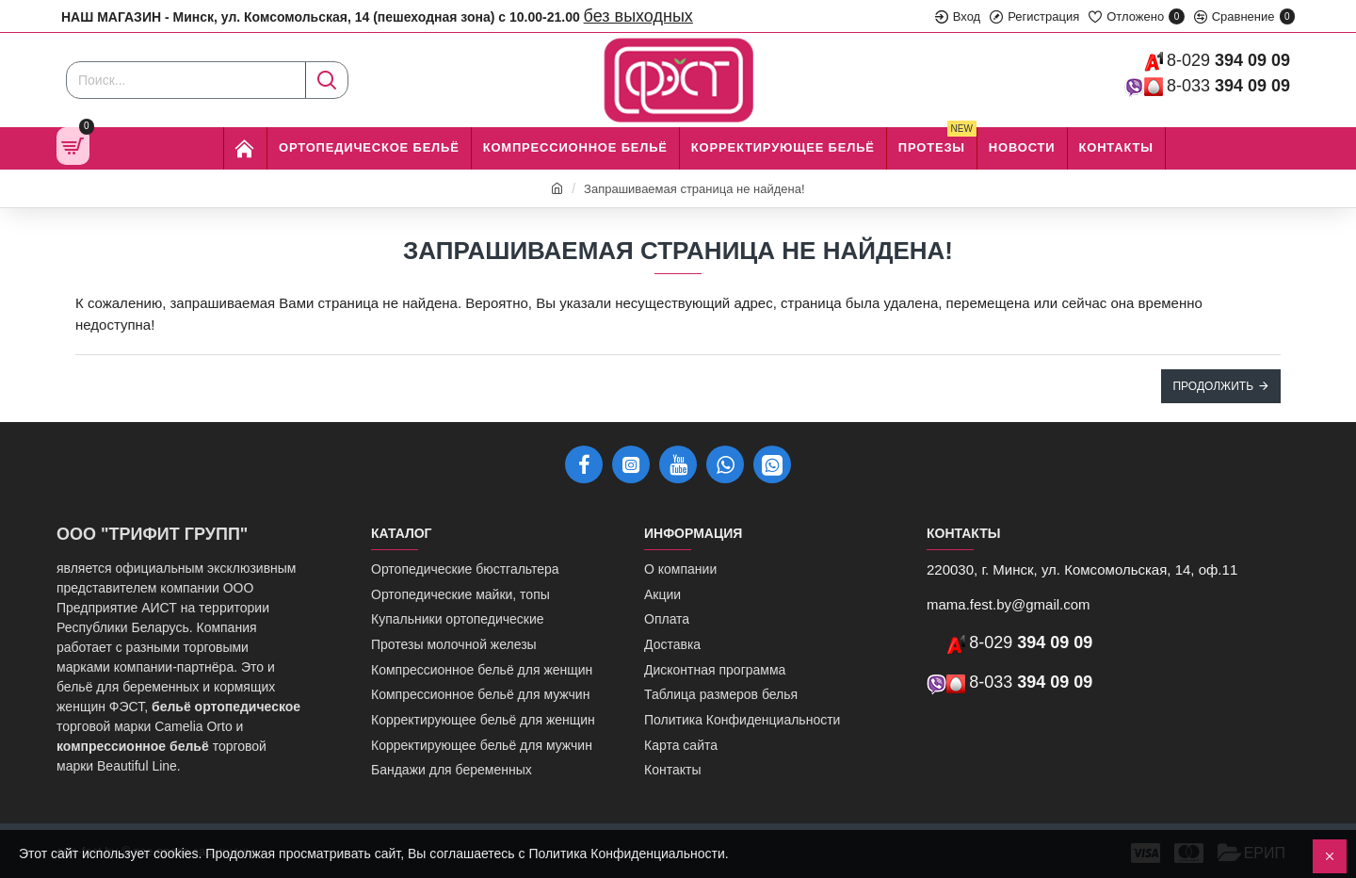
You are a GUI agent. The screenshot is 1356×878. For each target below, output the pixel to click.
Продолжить (1212, 386)
